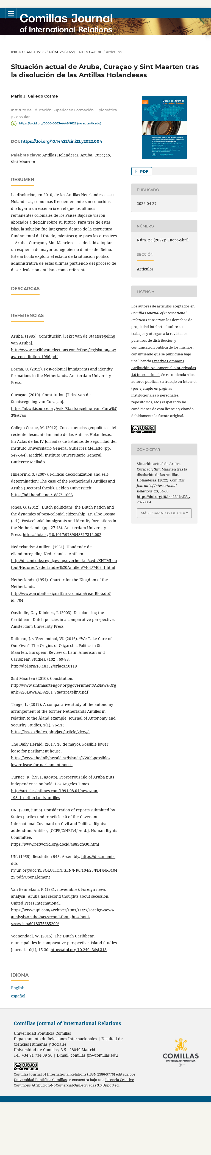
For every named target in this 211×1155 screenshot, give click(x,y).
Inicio (17, 52)
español (18, 1049)
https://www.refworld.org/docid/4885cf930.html (55, 897)
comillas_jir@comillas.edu (94, 1108)
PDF (143, 171)
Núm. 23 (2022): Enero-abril (75, 52)
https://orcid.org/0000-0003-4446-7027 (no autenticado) (60, 123)
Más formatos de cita (163, 513)
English (17, 1040)
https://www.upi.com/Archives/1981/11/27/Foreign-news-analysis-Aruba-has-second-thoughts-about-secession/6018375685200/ (62, 969)
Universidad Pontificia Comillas (40, 1133)
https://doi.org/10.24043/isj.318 (79, 1002)
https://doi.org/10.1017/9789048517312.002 (62, 587)
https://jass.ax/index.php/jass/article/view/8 (50, 785)
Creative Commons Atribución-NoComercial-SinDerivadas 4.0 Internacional (163, 367)
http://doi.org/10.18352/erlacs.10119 (44, 719)
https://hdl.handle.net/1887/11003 (42, 548)
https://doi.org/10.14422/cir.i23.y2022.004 (61, 141)
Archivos (36, 52)
